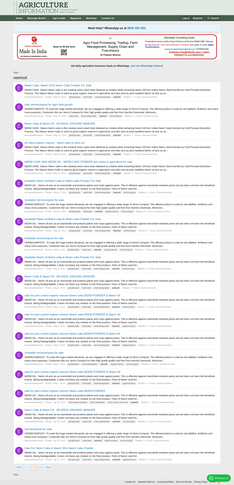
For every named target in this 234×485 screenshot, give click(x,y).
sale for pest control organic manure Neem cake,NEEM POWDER (65, 390)
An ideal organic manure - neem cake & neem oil (54, 142)
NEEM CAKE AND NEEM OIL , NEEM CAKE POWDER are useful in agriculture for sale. (79, 161)
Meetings (91, 18)
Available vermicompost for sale (44, 238)
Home (19, 18)
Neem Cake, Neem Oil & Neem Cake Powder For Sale (58, 85)
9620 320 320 (136, 28)
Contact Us (108, 18)
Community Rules (165, 482)
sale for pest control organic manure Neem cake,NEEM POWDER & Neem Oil (72, 295)
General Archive (149, 97)
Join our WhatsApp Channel (146, 65)
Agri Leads (59, 18)
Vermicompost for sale (38, 429)
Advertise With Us (146, 482)
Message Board (36, 18)
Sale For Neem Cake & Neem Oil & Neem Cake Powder (59, 448)
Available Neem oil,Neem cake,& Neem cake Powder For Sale (63, 180)
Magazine (75, 18)
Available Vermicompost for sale (44, 200)
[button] (48, 18)
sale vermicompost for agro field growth (49, 104)
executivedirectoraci (34, 97)
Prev (19, 467)
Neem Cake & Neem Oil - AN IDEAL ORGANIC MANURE (60, 123)
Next (48, 467)
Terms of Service (184, 482)
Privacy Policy (200, 482)
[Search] (213, 18)
